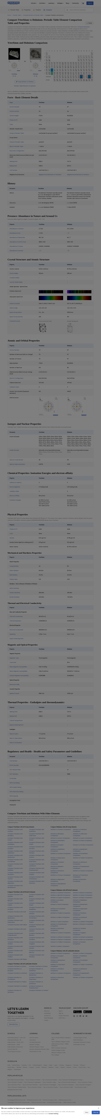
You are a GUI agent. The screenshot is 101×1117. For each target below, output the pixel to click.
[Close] (98, 1108)
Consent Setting (53, 1113)
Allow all (95, 1112)
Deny (86, 1112)
